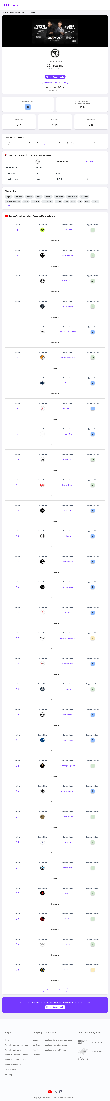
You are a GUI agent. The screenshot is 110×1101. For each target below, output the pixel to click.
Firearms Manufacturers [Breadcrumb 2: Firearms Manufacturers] (16, 12)
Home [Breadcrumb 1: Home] (4, 12)
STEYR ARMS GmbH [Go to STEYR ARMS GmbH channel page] (67, 791)
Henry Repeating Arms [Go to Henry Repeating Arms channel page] (67, 357)
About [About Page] (35, 1050)
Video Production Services (16, 1055)
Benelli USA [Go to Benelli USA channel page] (67, 434)
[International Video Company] (84, 1042)
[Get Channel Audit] (55, 77)
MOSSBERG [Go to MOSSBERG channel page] (67, 510)
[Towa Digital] (98, 1042)
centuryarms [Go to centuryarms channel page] (67, 868)
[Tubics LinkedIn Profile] (60, 1091)
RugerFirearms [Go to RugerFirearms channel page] (67, 408)
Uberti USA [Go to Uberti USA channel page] (67, 970)
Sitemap (8, 1074)
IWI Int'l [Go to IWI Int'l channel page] (67, 613)
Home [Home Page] (7, 1040)
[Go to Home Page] (10, 5)
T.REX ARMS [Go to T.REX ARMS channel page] (67, 230)
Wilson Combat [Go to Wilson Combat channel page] (67, 255)
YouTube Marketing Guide (56, 1045)
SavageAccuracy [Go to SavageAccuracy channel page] (67, 664)
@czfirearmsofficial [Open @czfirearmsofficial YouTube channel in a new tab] (55, 69)
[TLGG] (84, 1051)
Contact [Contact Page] (36, 1045)
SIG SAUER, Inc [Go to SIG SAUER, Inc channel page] (67, 281)
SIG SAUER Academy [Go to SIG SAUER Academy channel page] (67, 638)
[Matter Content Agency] (98, 1051)
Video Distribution (13, 1064)
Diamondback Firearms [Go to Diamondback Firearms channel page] (68, 919)
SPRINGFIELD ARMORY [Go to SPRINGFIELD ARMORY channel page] (68, 332)
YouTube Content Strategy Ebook (59, 1040)
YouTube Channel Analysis (56, 1050)
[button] (105, 5)
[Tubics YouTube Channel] (50, 1091)
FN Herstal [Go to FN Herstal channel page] (67, 842)
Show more (55, 241)
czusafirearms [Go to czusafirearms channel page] (67, 715)
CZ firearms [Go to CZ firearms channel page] (67, 536)
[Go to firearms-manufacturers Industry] (55, 82)
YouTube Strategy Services (16, 1045)
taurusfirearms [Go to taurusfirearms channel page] (68, 562)
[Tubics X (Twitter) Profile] (55, 1091)
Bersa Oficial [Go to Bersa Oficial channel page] (67, 944)
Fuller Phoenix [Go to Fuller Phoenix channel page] (68, 817)
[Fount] (84, 1058)
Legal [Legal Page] (35, 1040)
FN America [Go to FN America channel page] (68, 689)
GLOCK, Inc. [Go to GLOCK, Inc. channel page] (67, 459)
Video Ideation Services (15, 1059)
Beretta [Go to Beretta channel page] (67, 383)
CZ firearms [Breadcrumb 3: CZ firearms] (31, 12)
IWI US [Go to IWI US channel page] (67, 893)
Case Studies (10, 1069)
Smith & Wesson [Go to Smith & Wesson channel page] (67, 306)
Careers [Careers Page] (36, 1055)
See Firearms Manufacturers (55, 82)
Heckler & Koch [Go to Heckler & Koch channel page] (67, 485)
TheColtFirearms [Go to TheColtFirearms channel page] (67, 740)
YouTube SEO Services (14, 1050)
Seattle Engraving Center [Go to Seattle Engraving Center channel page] (67, 766)
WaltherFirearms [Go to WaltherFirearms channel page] (67, 587)
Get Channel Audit (55, 77)
